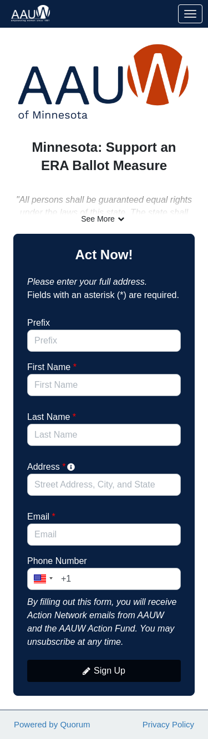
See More (104, 219)
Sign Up (104, 670)
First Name (52, 367)
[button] (41, 579)
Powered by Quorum (52, 724)
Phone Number (57, 561)
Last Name (51, 417)
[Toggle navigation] (190, 13)
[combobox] (104, 485)
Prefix (38, 322)
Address (52, 466)
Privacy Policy (168, 724)
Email (41, 516)
